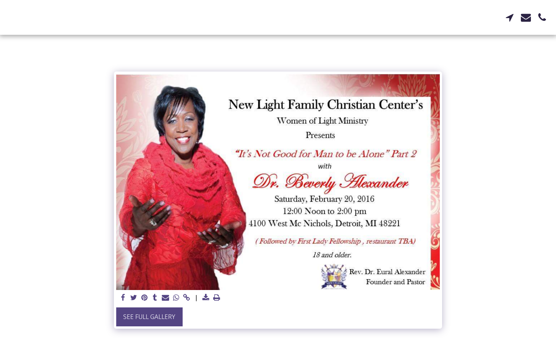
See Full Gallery (149, 316)
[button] (509, 17)
